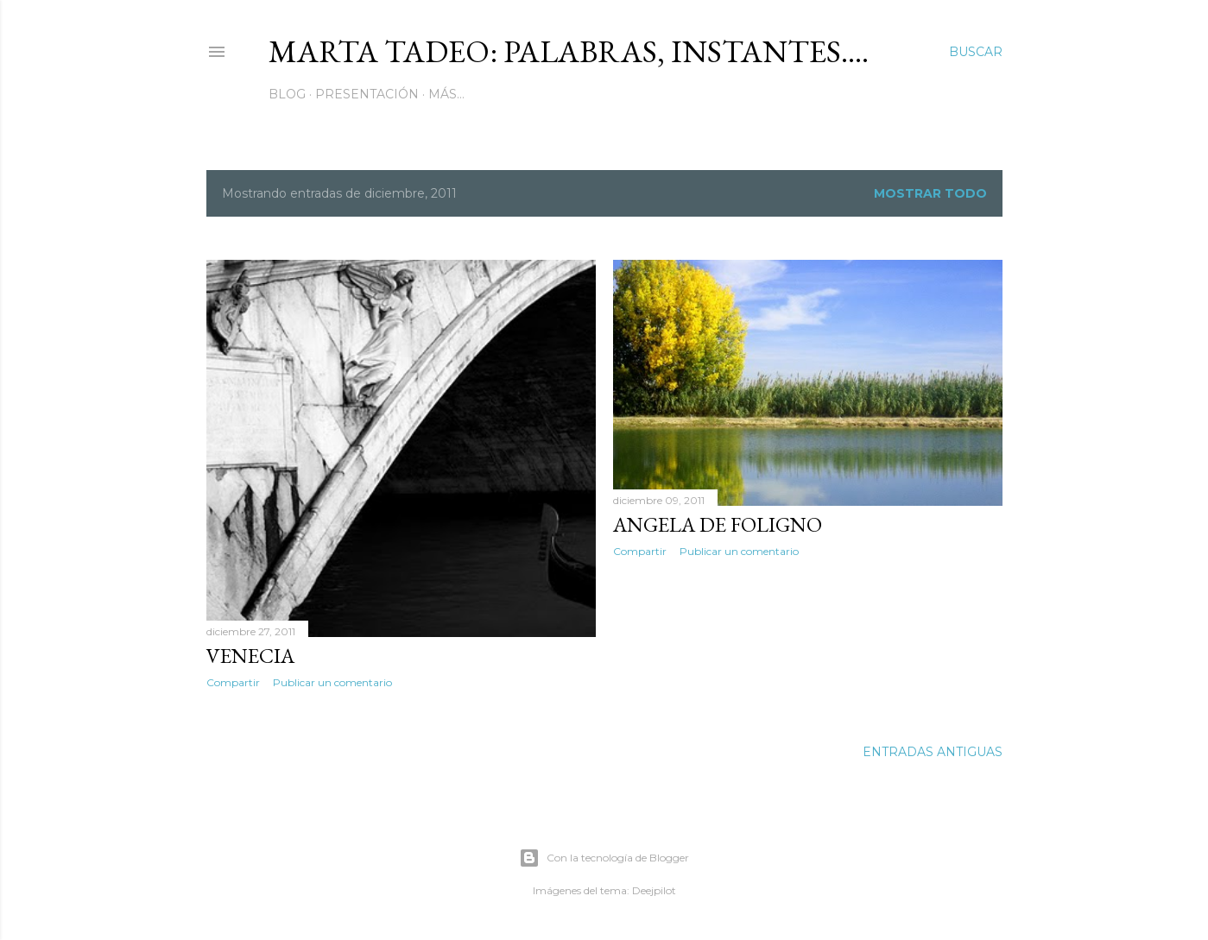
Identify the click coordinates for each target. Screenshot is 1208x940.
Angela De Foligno (717, 524)
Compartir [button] (233, 682)
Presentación (367, 94)
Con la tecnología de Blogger (604, 858)
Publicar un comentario (332, 682)
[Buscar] (975, 52)
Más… (446, 94)
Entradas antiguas (932, 752)
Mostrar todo (930, 193)
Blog (287, 94)
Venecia (250, 655)
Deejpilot (654, 890)
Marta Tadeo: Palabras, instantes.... (569, 51)
